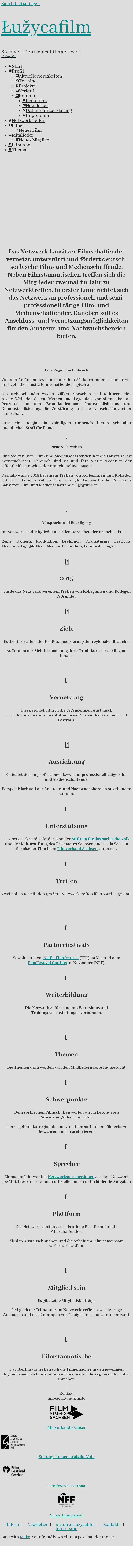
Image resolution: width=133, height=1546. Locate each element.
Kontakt (110, 1524)
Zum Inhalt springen (20, 3)
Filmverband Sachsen (66, 1427)
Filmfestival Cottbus (66, 1486)
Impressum (66, 1529)
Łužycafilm (46, 28)
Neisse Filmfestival (67, 1515)
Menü (8, 57)
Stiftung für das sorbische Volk (67, 1457)
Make (25, 1537)
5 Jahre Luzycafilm (75, 1524)
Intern (13, 1524)
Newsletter (37, 1524)
